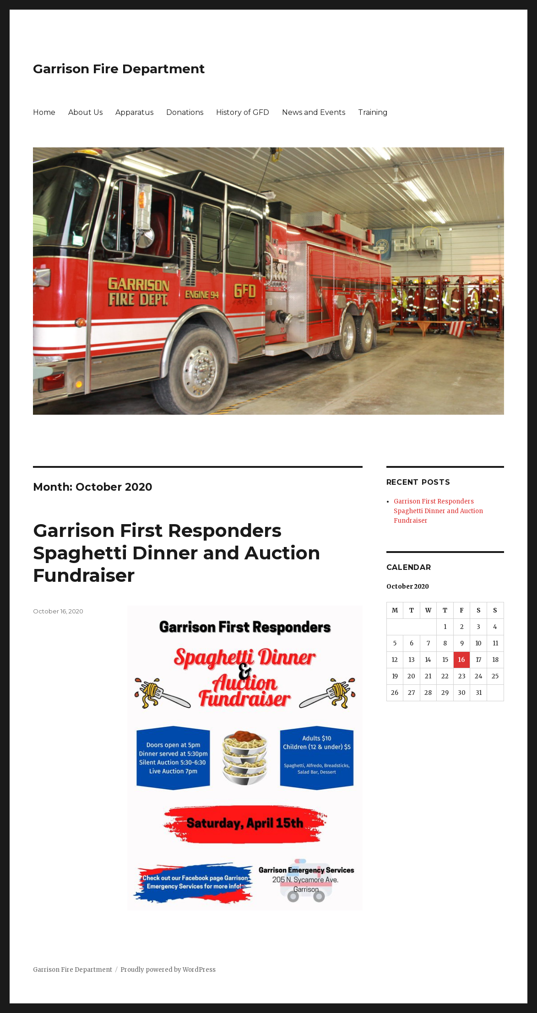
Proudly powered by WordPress (168, 970)
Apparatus (134, 112)
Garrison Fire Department (119, 68)
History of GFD (242, 112)
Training (373, 112)
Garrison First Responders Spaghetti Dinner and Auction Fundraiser (176, 552)
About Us (85, 112)
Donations (184, 112)
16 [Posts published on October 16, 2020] (461, 660)
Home (44, 112)
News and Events (313, 112)
